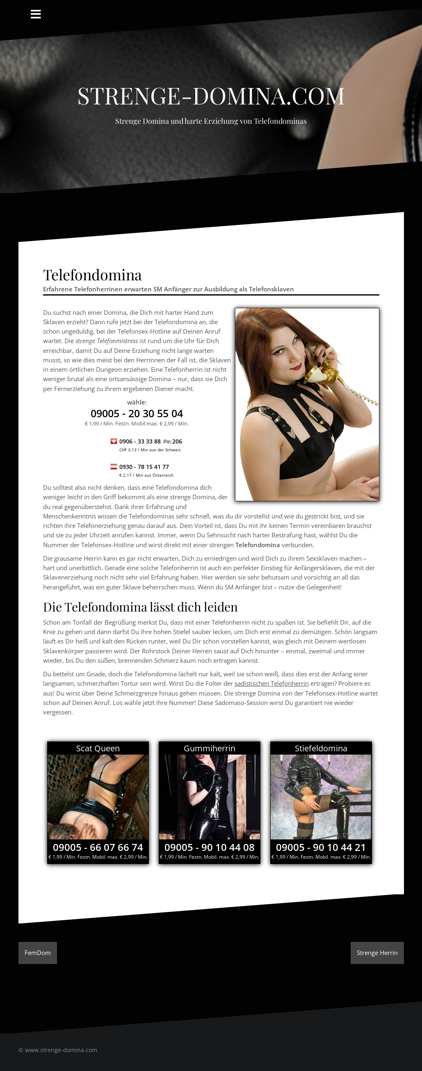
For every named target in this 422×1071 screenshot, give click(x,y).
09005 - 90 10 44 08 (209, 847)
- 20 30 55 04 (137, 413)
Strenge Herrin (377, 952)
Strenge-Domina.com (211, 90)
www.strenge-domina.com (61, 1050)
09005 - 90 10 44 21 (321, 847)
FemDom (38, 952)
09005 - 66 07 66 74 (98, 847)
